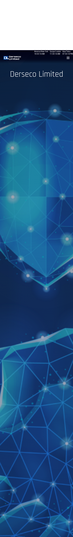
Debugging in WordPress (9, 9)
